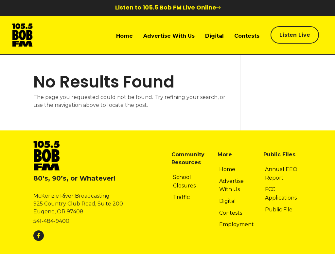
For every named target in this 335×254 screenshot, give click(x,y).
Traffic (181, 197)
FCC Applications (281, 193)
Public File (278, 209)
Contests (246, 36)
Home (124, 36)
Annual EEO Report (281, 173)
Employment (236, 224)
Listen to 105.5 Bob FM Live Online (165, 7)
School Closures (184, 181)
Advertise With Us (169, 36)
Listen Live (294, 35)
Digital (214, 36)
